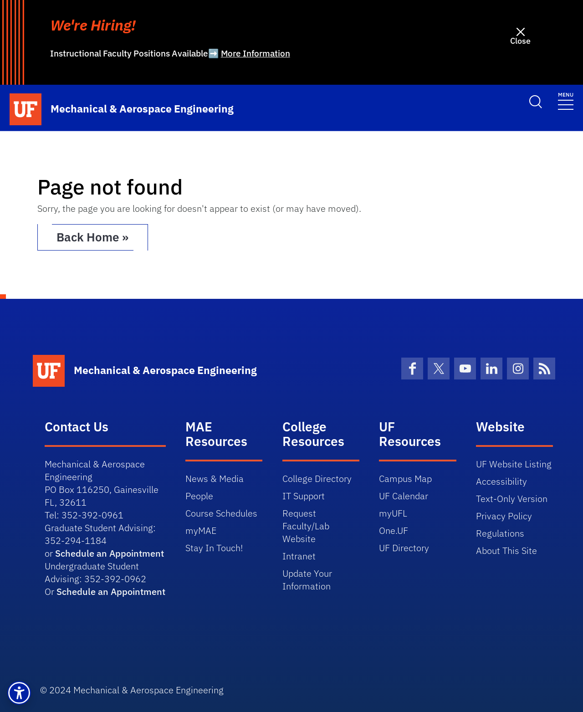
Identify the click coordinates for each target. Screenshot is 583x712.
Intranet (299, 556)
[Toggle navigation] (566, 100)
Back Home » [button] (93, 237)
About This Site (506, 550)
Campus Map (405, 478)
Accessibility (501, 481)
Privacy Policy (504, 516)
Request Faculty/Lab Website (305, 526)
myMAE (200, 530)
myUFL (393, 513)
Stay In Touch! (214, 548)
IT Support (303, 496)
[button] (19, 693)
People (199, 496)
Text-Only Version (511, 498)
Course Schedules (221, 513)
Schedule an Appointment (109, 553)
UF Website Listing (514, 464)
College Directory (317, 478)
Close (520, 41)
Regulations (500, 533)
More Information (255, 53)
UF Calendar (403, 496)
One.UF (393, 530)
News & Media (214, 478)
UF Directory (404, 548)
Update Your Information (307, 579)
